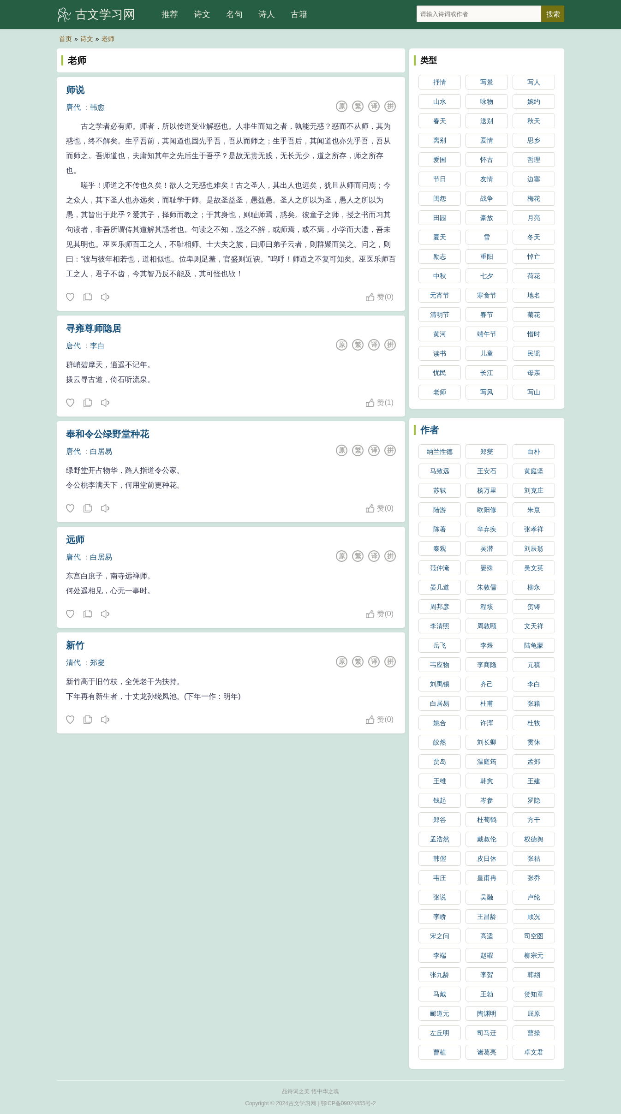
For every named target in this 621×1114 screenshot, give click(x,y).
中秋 (439, 276)
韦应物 (439, 664)
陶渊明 (486, 1013)
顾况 (533, 916)
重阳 (486, 256)
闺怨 (439, 198)
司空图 (533, 936)
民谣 (533, 353)
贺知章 (533, 994)
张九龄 (439, 974)
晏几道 (439, 587)
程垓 (486, 606)
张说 (439, 897)
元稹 (533, 664)
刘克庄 (533, 490)
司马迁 (486, 1033)
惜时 (533, 334)
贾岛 (439, 761)
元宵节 (439, 295)
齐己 (486, 684)
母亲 (533, 372)
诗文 (202, 14)
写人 (533, 82)
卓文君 (533, 1052)
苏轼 (439, 490)
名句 (234, 14)
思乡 (533, 140)
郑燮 (97, 663)
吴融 (486, 897)
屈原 (533, 1013)
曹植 (439, 1052)
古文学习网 (105, 14)
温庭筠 (486, 761)
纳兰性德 (440, 451)
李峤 (439, 916)
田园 (439, 217)
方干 (533, 819)
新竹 (75, 645)
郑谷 (439, 819)
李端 (439, 955)
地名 (533, 295)
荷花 (533, 276)
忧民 (439, 372)
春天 (439, 121)
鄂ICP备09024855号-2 (348, 1103)
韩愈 (97, 107)
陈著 (439, 529)
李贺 (486, 974)
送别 (486, 121)
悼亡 (533, 256)
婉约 (533, 101)
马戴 (439, 994)
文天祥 (533, 626)
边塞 (533, 179)
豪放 (486, 217)
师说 (75, 90)
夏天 (439, 237)
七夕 (486, 276)
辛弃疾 (486, 529)
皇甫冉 (486, 878)
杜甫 (486, 703)
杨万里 (486, 490)
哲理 (533, 159)
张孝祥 (533, 529)
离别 (439, 140)
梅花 (533, 198)
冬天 (533, 237)
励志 (439, 256)
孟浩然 (439, 839)
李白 (97, 346)
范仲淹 (439, 568)
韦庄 (439, 878)
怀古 (486, 159)
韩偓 (439, 858)
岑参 (486, 800)
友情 (486, 179)
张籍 (533, 703)
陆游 (439, 509)
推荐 (169, 14)
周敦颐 (486, 626)
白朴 (533, 451)
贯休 (533, 742)
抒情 (439, 82)
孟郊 (533, 761)
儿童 (486, 353)
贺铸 (533, 606)
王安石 (486, 471)
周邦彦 (439, 606)
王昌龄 (486, 916)
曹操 (533, 1033)
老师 (108, 38)
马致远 (439, 471)
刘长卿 (486, 742)
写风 (486, 392)
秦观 (439, 548)
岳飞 (439, 645)
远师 (75, 540)
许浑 (486, 723)
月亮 (533, 217)
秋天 (533, 121)
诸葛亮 (486, 1052)
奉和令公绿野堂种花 (107, 434)
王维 (439, 781)
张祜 (533, 858)
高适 (486, 936)
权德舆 (533, 839)
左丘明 (439, 1033)
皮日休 (486, 858)
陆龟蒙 (533, 645)
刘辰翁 (533, 548)
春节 (486, 314)
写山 (533, 392)
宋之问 (439, 936)
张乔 (533, 878)
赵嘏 (486, 955)
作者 (429, 430)
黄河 (439, 334)
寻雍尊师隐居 (93, 328)
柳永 (533, 587)
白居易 (101, 451)
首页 (65, 38)
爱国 (439, 159)
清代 (73, 663)
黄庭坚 (533, 471)
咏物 (486, 101)
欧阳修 (486, 509)
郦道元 (439, 1013)
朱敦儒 (486, 587)
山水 (439, 101)
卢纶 (533, 897)
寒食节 (486, 295)
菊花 (533, 314)
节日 (439, 179)
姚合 (439, 723)
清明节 (439, 314)
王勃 (486, 994)
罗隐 (533, 800)
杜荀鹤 (486, 819)
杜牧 (533, 723)
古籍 (299, 14)
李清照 (439, 626)
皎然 (439, 742)
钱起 (439, 800)
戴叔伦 (486, 839)
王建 (533, 781)
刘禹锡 (439, 684)
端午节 (486, 334)
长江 (486, 372)
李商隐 (486, 664)
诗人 (266, 14)
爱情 (486, 140)
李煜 (486, 645)
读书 (439, 353)
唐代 (73, 107)
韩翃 (533, 974)
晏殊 (486, 568)
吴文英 (533, 568)
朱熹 (533, 509)
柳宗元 (533, 955)
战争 (486, 198)
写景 (486, 82)
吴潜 (486, 548)
